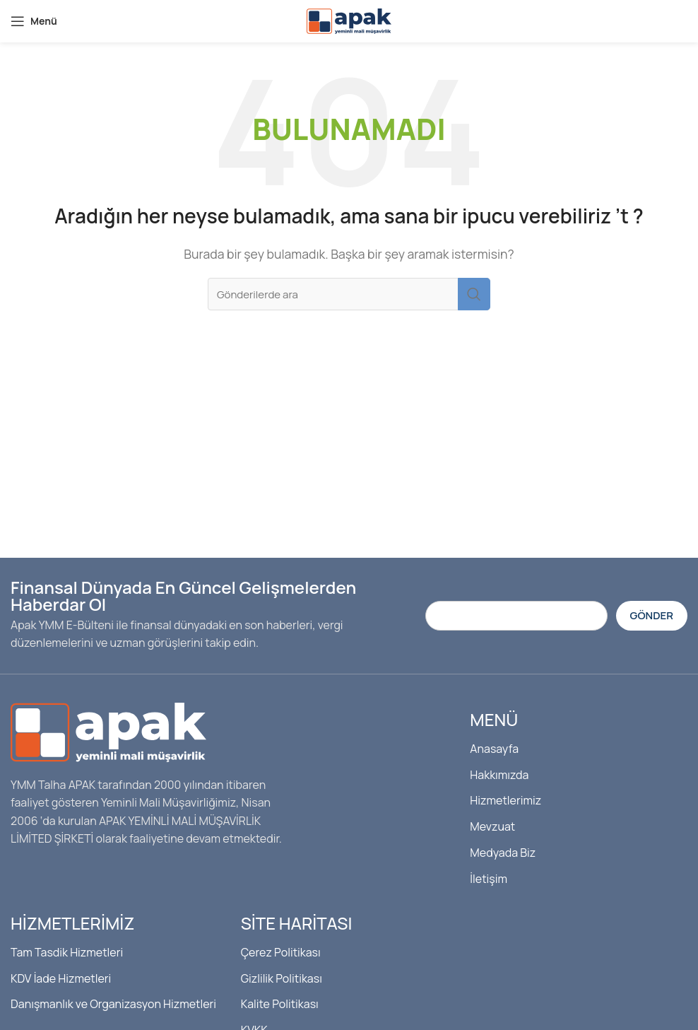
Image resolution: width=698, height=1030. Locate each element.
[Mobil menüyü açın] (34, 21)
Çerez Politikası (281, 952)
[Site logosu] (349, 20)
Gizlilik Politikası (281, 978)
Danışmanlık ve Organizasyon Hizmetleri (113, 1004)
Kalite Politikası (280, 1004)
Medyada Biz (503, 852)
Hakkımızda (499, 775)
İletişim (488, 878)
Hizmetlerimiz (505, 800)
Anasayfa (494, 748)
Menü (494, 719)
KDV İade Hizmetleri (61, 978)
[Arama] (349, 294)
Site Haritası (297, 923)
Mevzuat (492, 826)
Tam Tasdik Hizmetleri (67, 952)
